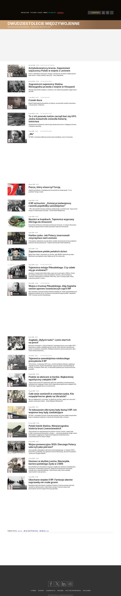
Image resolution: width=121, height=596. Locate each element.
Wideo (45, 12)
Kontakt (41, 590)
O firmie (33, 590)
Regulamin (86, 590)
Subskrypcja (50, 590)
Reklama (60, 590)
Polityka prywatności (73, 590)
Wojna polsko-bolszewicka (18, 27)
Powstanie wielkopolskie (41, 27)
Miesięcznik (25, 12)
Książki (39, 12)
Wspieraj (60, 12)
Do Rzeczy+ (52, 12)
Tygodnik (33, 12)
